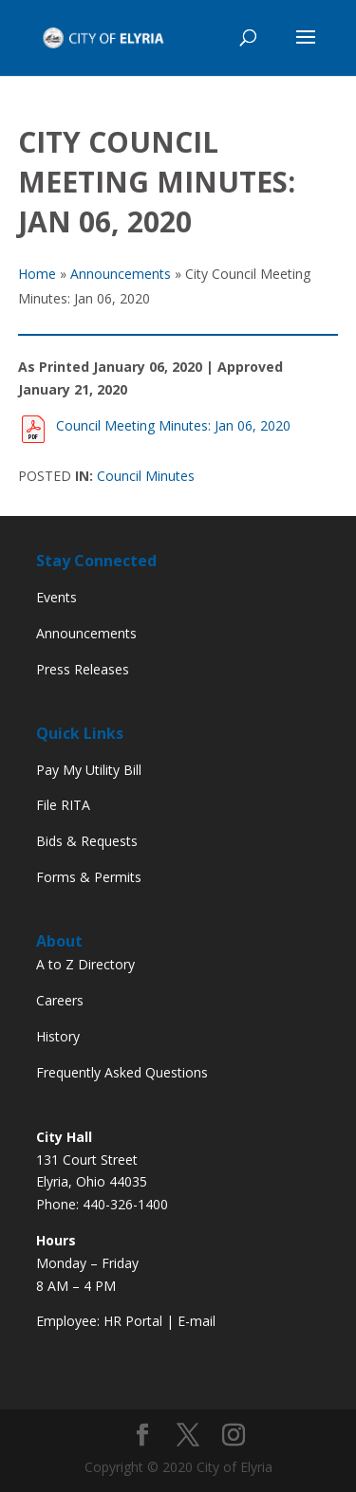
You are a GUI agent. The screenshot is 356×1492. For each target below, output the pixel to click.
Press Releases (82, 669)
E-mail (196, 1321)
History (58, 1036)
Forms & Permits (88, 877)
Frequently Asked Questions (122, 1072)
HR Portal (132, 1321)
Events (56, 597)
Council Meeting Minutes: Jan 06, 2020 (169, 425)
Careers (60, 1000)
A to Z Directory (85, 964)
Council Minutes (146, 476)
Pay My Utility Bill (88, 770)
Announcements (86, 633)
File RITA (63, 805)
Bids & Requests (87, 841)
